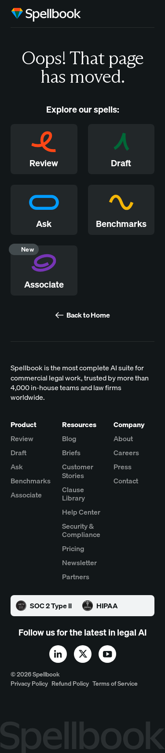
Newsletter (79, 563)
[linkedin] (58, 654)
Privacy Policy (29, 683)
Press (123, 467)
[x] (83, 654)
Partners (75, 577)
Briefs (71, 453)
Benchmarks (31, 481)
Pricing (73, 549)
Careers (126, 453)
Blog (69, 439)
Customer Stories (77, 471)
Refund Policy (70, 683)
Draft (18, 453)
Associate (26, 495)
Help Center (81, 512)
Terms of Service (115, 683)
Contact (126, 481)
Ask (17, 467)
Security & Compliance (81, 530)
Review (22, 439)
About (123, 439)
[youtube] (107, 654)
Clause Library (73, 494)
